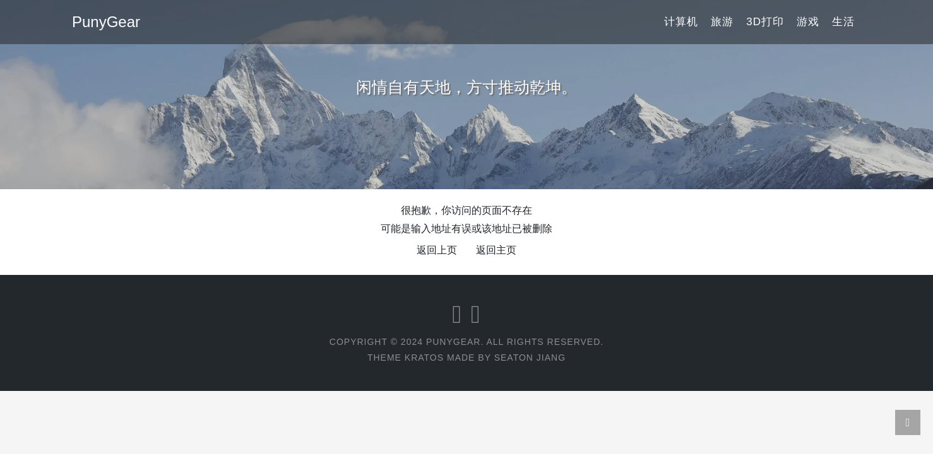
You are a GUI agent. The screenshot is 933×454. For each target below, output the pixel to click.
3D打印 (765, 22)
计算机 (681, 22)
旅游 (722, 22)
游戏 (808, 22)
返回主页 (496, 250)
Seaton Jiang (530, 357)
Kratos (424, 357)
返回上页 (437, 250)
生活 (843, 22)
